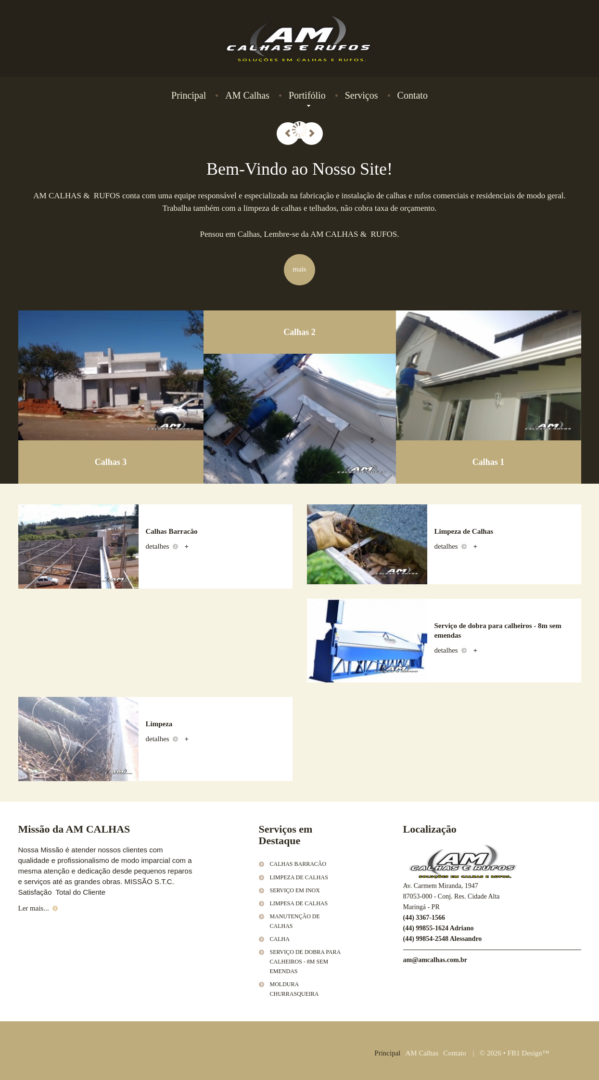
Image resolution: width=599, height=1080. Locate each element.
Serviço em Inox (295, 890)
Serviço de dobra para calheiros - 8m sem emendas (305, 962)
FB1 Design (525, 1053)
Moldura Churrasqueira (294, 989)
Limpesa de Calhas (299, 903)
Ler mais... (38, 908)
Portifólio (307, 95)
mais (299, 269)
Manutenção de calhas (295, 921)
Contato (412, 95)
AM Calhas (247, 95)
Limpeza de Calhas (299, 877)
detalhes (162, 546)
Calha (280, 939)
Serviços (361, 95)
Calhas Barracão (298, 864)
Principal (188, 95)
